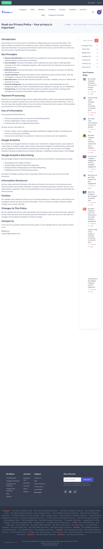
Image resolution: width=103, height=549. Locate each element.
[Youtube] (70, 492)
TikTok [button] (32, 10)
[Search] (96, 40)
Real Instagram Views (12, 520)
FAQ (35, 481)
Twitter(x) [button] (72, 10)
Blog (7, 494)
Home (67, 24)
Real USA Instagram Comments (51, 520)
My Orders (26, 483)
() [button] (87, 46)
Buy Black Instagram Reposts (22, 513)
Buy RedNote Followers (90, 527)
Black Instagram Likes (49, 515)
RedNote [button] (41, 10)
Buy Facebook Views (18, 532)
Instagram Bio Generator (10, 490)
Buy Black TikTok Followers (41, 525)
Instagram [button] (23, 10)
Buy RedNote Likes (10, 530)
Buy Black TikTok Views (61, 525)
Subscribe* (87, 479)
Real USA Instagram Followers (88, 518)
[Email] (75, 492)
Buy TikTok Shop (78, 525)
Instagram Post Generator (11, 485)
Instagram (93, 91)
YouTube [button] (62, 10)
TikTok (92, 129)
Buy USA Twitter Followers (46, 534)
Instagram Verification (73, 520)
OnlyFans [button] (83, 10)
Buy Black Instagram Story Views (32, 518)
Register (92, 3)
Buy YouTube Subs (76, 532)
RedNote (76, 527)
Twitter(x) (30, 534)
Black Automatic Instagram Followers (73, 515)
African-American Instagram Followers (60, 518)
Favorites (26, 486)
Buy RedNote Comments (44, 530)
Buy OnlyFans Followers (76, 534)
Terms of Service (39, 484)
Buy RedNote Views (26, 530)
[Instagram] (65, 492)
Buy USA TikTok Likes (19, 527)
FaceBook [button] (51, 10)
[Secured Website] (96, 543)
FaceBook (59, 530)
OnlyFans (61, 534)
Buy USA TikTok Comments (39, 527)
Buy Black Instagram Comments (46, 511)
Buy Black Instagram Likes (22, 511)
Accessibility (38, 489)
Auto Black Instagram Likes (22, 523)
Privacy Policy (38, 487)
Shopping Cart (26, 479)
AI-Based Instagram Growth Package (25, 515)
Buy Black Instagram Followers (71, 511)
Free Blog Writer (11, 478)
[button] (93, 12)
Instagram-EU (39, 523)
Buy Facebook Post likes (74, 530)
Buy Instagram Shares (42, 513)
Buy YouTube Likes (60, 532)
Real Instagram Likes (29, 520)
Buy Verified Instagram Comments (65, 513)
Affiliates (9, 496)
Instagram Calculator (13, 481)
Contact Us (6, 2)
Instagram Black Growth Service (59, 523)
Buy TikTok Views (22, 525)
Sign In (99, 3)
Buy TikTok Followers (86, 523)
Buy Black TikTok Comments (61, 527)
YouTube (31, 532)
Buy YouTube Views (43, 532)
